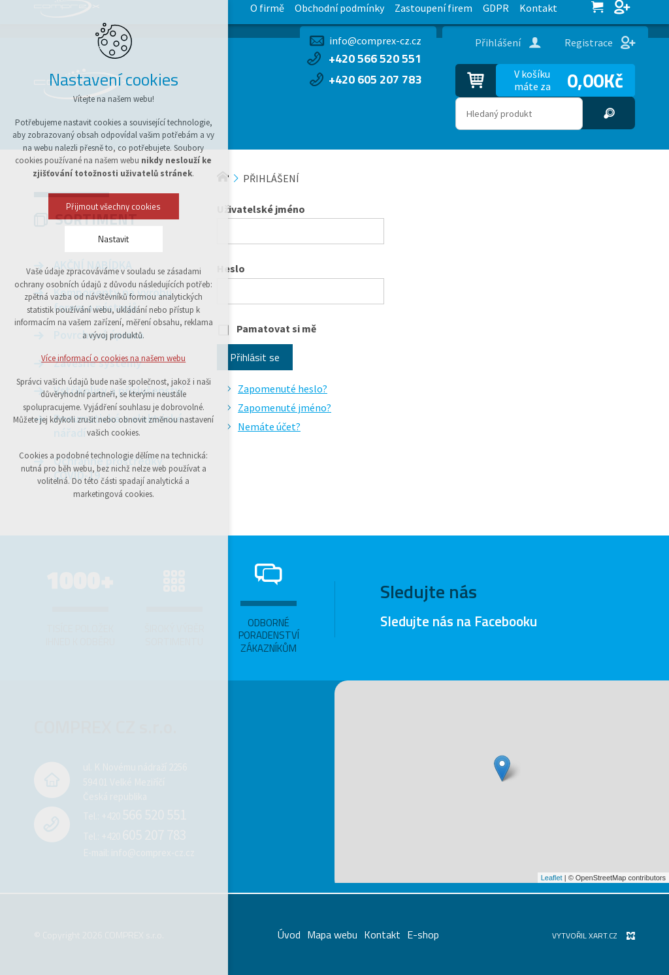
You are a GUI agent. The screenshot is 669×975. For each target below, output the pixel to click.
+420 (143, 816)
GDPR (265, 12)
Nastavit (75, 239)
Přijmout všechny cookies (75, 206)
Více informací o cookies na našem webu (75, 358)
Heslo (231, 268)
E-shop (423, 934)
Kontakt (307, 12)
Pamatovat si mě (276, 328)
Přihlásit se (255, 357)
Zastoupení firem (205, 12)
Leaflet (552, 878)
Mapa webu (332, 934)
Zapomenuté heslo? (282, 388)
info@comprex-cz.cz (375, 40)
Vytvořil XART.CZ (584, 935)
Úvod (289, 934)
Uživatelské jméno (261, 209)
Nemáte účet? (269, 426)
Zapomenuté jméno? (284, 407)
